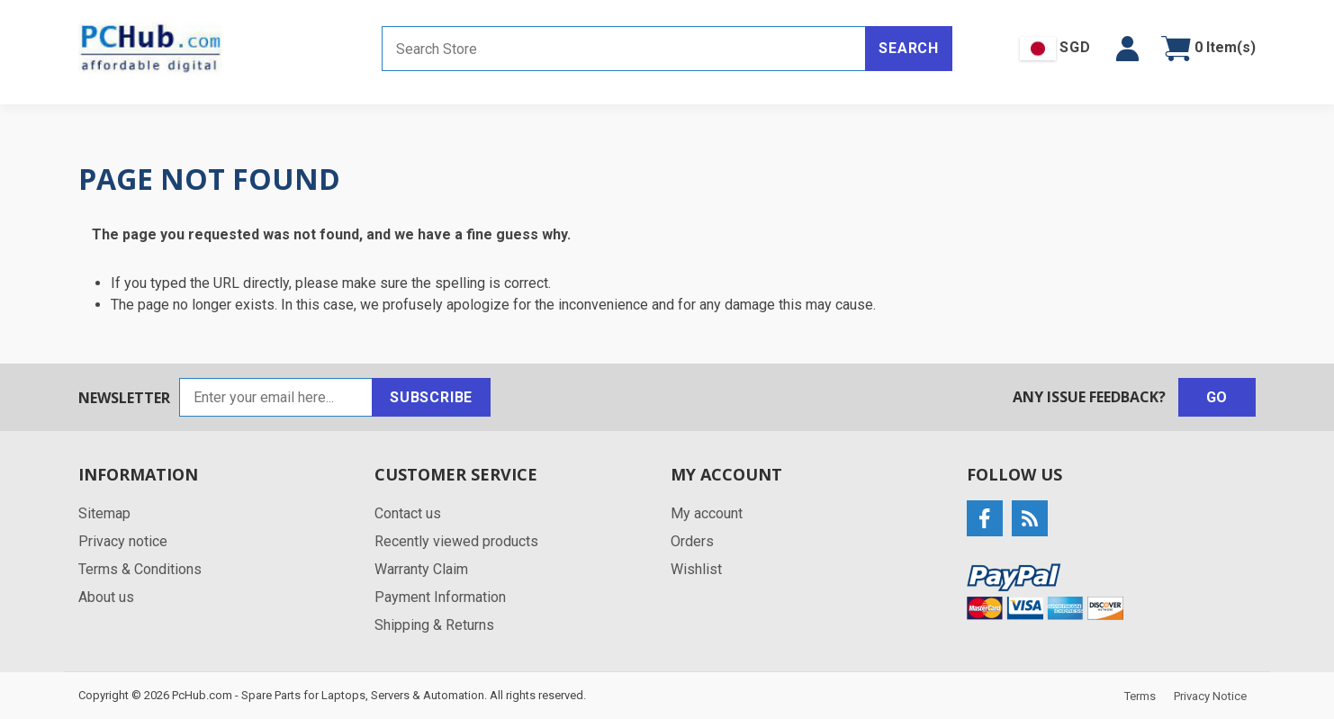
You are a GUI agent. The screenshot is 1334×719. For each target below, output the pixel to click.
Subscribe (431, 397)
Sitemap (104, 513)
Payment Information (440, 597)
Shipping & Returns (434, 625)
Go (1217, 397)
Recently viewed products (456, 541)
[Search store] (624, 48)
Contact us (407, 513)
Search (909, 48)
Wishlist (696, 569)
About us (106, 597)
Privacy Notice (1210, 696)
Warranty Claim (421, 569)
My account (707, 513)
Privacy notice (122, 541)
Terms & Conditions (140, 569)
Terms (1140, 696)
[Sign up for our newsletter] (276, 397)
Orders (692, 541)
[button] (1127, 48)
